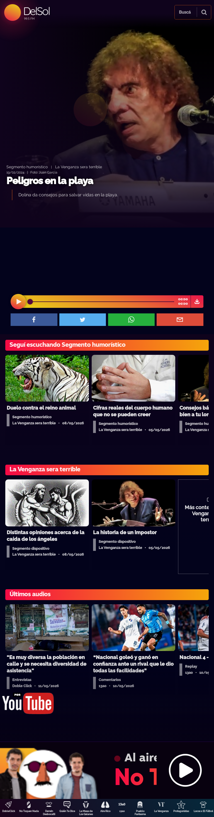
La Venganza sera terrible (78, 166)
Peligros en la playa (49, 180)
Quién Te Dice (67, 811)
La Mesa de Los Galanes (86, 813)
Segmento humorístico (27, 166)
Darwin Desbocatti (49, 813)
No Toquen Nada (29, 811)
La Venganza (161, 811)
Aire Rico (105, 811)
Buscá (185, 12)
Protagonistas (181, 811)
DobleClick (8, 811)
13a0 (122, 811)
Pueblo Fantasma (140, 813)
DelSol (36, 11)
